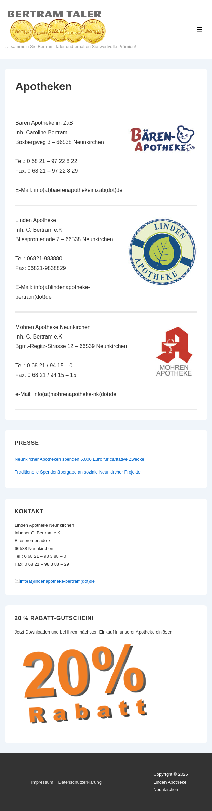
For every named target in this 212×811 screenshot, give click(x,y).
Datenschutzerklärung (80, 782)
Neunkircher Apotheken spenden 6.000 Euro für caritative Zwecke (79, 459)
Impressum (42, 782)
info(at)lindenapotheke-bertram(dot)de (57, 581)
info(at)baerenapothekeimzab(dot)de (78, 190)
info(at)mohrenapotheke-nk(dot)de (74, 394)
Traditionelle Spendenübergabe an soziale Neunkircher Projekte (78, 472)
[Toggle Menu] (200, 29)
